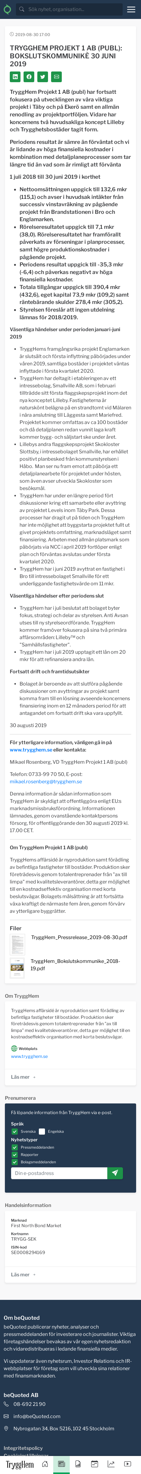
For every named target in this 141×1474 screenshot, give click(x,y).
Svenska (28, 1131)
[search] (75, 9)
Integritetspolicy (23, 1448)
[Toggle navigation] (131, 9)
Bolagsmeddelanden (38, 1162)
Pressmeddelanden (37, 1147)
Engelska (56, 1131)
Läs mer (23, 1077)
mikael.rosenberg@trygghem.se (46, 782)
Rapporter (30, 1154)
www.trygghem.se (31, 750)
